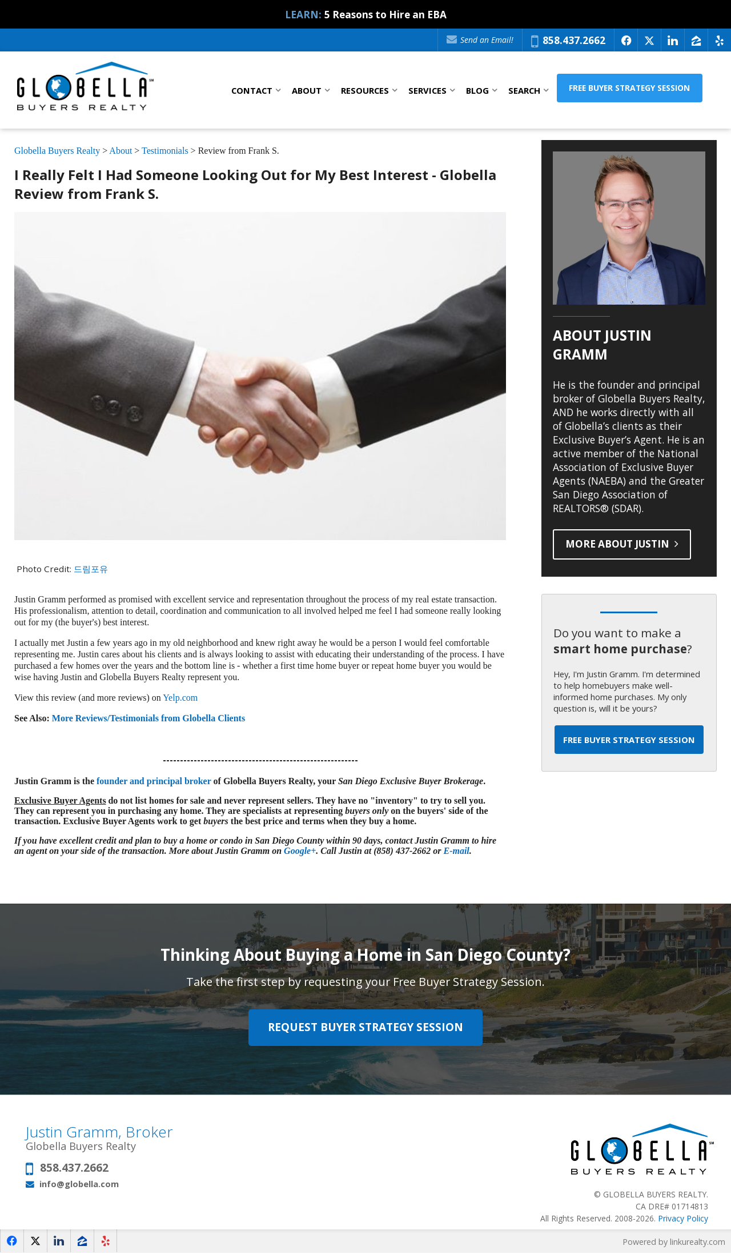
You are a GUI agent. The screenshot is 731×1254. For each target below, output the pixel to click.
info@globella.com (79, 1184)
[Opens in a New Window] (625, 40)
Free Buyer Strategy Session (644, 89)
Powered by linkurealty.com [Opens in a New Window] (673, 1242)
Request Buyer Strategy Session (365, 1028)
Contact (251, 90)
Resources (365, 90)
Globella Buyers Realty (57, 150)
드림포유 (91, 568)
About (307, 90)
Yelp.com (180, 698)
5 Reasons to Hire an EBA (385, 14)
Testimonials (165, 150)
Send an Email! (480, 39)
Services (427, 90)
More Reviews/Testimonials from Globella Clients (148, 719)
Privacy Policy (683, 1218)
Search (524, 90)
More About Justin (622, 544)
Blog (477, 90)
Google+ (300, 851)
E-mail (456, 851)
